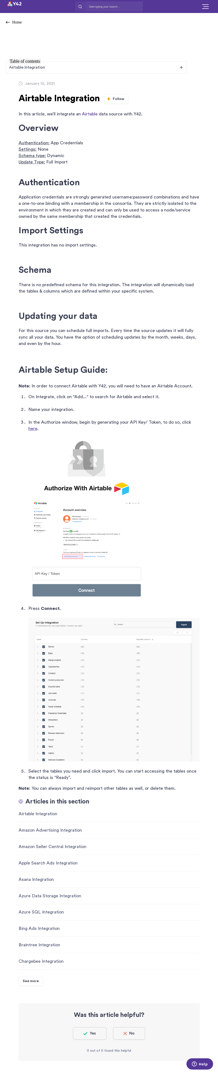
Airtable (90, 114)
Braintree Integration (39, 945)
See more (31, 981)
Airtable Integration (38, 814)
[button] (205, 6)
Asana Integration (36, 879)
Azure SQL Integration (41, 912)
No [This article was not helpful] (132, 1033)
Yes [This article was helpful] (93, 1033)
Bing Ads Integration (39, 928)
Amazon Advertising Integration (50, 830)
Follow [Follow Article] (118, 99)
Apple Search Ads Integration (48, 863)
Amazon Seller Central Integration (52, 846)
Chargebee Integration (41, 961)
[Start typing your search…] (114, 6)
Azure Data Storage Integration (50, 896)
